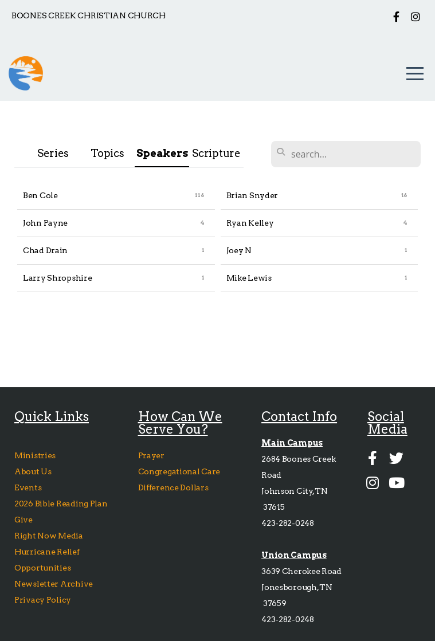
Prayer (151, 455)
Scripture (216, 153)
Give (24, 519)
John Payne (45, 222)
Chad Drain (45, 250)
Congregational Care (180, 471)
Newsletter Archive (53, 583)
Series (53, 153)
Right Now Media (48, 535)
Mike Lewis (249, 277)
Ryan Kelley (250, 222)
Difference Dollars (174, 487)
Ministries (35, 455)
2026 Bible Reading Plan (62, 503)
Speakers (162, 153)
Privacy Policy (42, 599)
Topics (107, 153)
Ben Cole (40, 195)
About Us (33, 471)
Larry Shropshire (57, 277)
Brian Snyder (252, 195)
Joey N (239, 250)
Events (27, 487)
